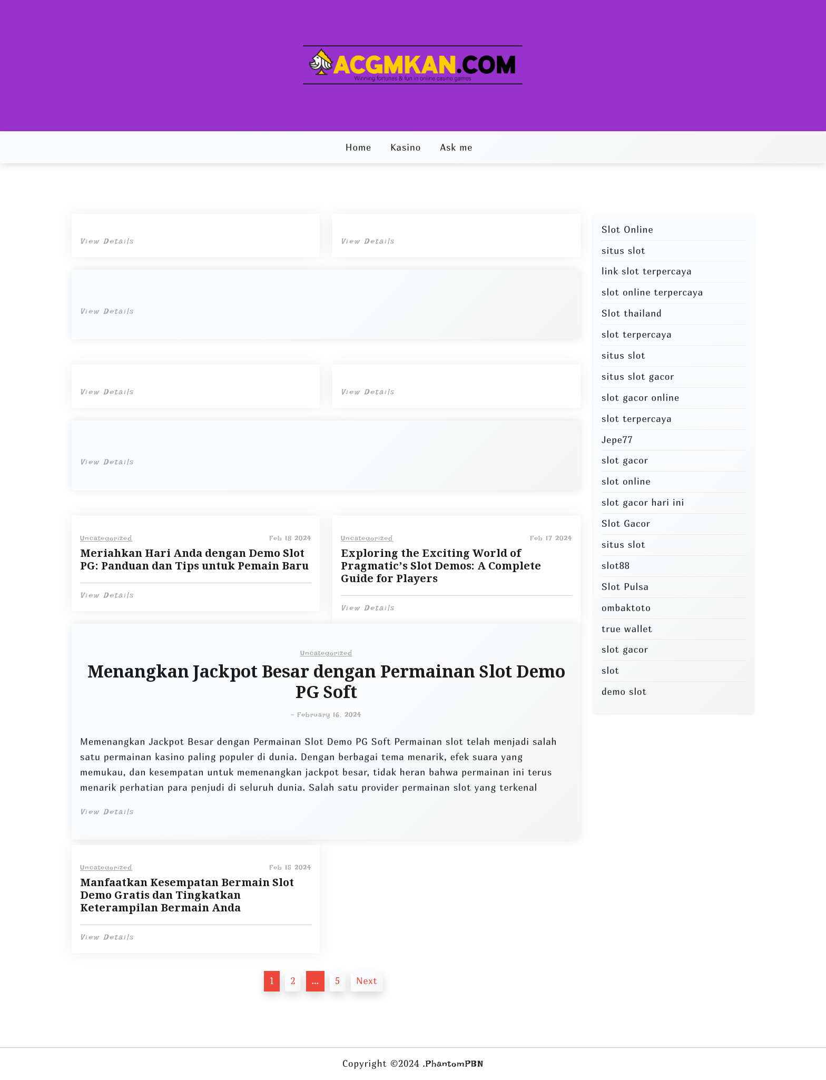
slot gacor (625, 460)
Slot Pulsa (625, 586)
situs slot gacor (638, 376)
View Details (107, 241)
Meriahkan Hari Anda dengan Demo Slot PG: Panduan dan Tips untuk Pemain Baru (194, 559)
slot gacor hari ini (643, 502)
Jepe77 (617, 439)
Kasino (405, 147)
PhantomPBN (455, 1063)
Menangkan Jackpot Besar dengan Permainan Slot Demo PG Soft (326, 682)
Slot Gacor (626, 523)
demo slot (624, 691)
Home (358, 147)
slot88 (616, 565)
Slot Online (627, 229)
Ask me (456, 147)
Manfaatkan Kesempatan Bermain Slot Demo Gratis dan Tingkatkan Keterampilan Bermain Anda (187, 895)
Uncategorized (106, 538)
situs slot (623, 250)
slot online (626, 481)
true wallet (627, 628)
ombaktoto (626, 607)
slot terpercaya (637, 334)
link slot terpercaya (647, 271)
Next (367, 980)
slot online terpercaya (652, 292)
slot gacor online (641, 397)
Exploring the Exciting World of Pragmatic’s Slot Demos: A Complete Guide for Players (441, 566)
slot (611, 670)
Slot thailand (632, 313)
